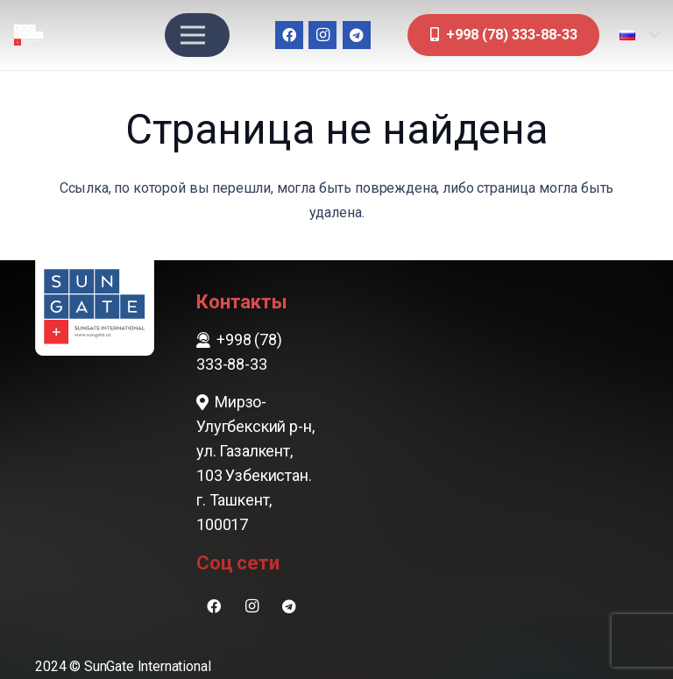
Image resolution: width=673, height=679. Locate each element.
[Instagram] (322, 35)
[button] (639, 35)
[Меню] (192, 35)
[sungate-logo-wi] (28, 35)
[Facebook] (289, 35)
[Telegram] (357, 35)
